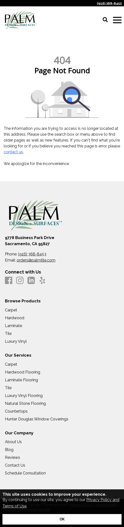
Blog (9, 450)
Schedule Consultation (25, 473)
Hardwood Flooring (22, 372)
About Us (13, 442)
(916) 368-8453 (109, 3)
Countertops (16, 411)
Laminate (13, 326)
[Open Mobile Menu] (117, 20)
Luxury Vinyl (16, 341)
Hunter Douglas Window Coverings (36, 419)
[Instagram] (20, 281)
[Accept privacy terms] (62, 519)
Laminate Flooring (21, 380)
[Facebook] (8, 281)
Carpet (11, 310)
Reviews (12, 458)
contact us (13, 152)
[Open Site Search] (105, 20)
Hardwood (14, 318)
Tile (8, 334)
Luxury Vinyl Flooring (24, 396)
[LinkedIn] (31, 281)
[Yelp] (42, 281)
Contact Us (15, 465)
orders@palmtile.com (36, 260)
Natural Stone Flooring (25, 404)
